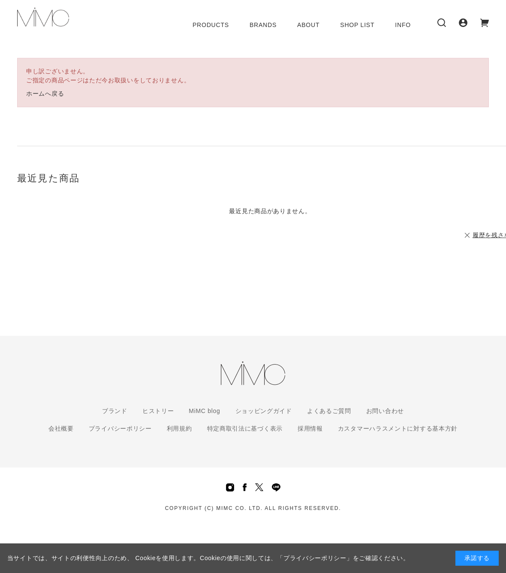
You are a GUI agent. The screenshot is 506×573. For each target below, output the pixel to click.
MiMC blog (204, 410)
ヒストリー (158, 410)
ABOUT (308, 24)
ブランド (114, 410)
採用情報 (310, 428)
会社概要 (61, 428)
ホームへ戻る (45, 93)
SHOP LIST (357, 24)
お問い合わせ (385, 410)
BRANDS (263, 24)
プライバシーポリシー (120, 428)
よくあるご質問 (329, 410)
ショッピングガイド (263, 410)
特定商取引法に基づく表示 (245, 428)
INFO (403, 24)
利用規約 (179, 428)
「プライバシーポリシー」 (314, 558)
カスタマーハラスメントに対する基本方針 (398, 428)
